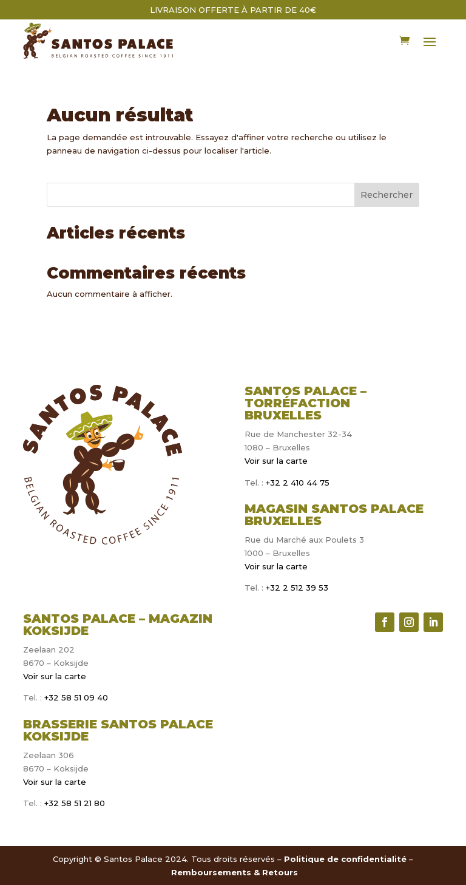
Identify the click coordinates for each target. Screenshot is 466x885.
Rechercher (386, 194)
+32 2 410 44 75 (296, 482)
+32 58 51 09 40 (76, 697)
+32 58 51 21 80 (74, 803)
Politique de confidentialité (345, 859)
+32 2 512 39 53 (295, 587)
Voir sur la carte (276, 461)
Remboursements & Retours (234, 872)
